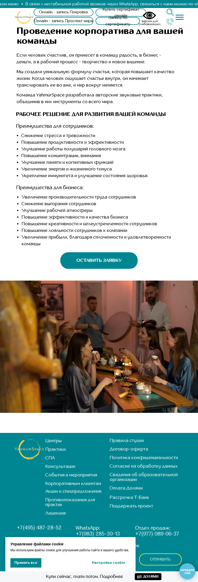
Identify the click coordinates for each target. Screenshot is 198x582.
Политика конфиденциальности (144, 457)
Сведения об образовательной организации (144, 477)
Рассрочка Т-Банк (129, 497)
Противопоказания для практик (70, 502)
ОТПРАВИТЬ (160, 559)
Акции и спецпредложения (73, 491)
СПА (50, 457)
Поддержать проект (131, 506)
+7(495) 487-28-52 (39, 527)
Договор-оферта (129, 449)
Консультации (60, 466)
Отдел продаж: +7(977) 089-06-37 (157, 531)
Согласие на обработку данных (144, 466)
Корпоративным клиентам (73, 483)
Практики (55, 449)
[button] (118, 21)
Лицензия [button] (55, 513)
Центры (53, 440)
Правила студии (127, 440)
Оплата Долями (126, 488)
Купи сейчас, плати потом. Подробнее (84, 576)
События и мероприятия (71, 475)
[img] (24, 17)
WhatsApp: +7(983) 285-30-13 (98, 531)
